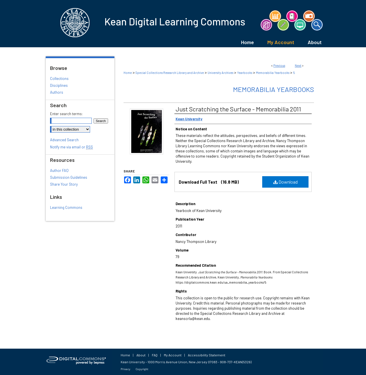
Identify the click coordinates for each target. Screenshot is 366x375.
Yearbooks (244, 72)
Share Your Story (64, 184)
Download (285, 181)
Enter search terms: (66, 113)
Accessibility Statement (206, 355)
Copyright (142, 369)
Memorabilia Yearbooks (272, 72)
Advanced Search (64, 140)
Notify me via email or (71, 147)
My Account (173, 355)
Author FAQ (59, 170)
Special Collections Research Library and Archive (170, 72)
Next (298, 65)
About (141, 355)
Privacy (125, 369)
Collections (59, 78)
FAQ (155, 355)
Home (128, 72)
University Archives (220, 72)
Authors (56, 92)
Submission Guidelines (68, 177)
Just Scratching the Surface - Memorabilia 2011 (238, 109)
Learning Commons (66, 207)
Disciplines (59, 85)
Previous (279, 65)
